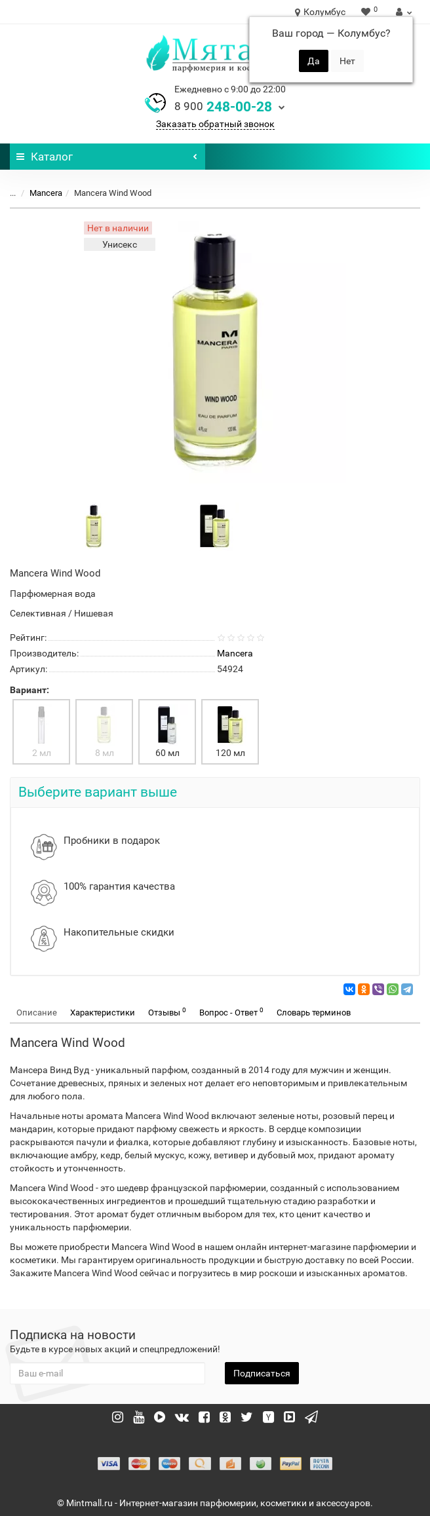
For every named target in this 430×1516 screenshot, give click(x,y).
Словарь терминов (314, 1012)
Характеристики (102, 1012)
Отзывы (167, 1011)
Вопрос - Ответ (231, 1011)
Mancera (45, 193)
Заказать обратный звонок (215, 124)
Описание (36, 1012)
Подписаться (261, 1373)
